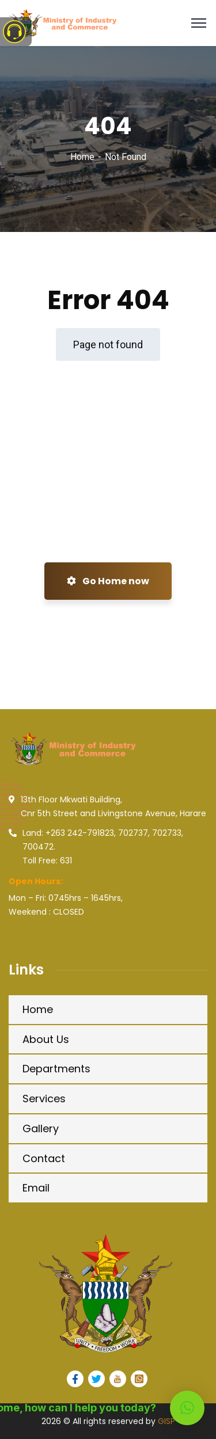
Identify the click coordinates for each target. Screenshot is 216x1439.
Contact (43, 1158)
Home (82, 156)
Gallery (40, 1128)
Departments (56, 1068)
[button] (187, 1408)
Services (44, 1098)
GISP (166, 1421)
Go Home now (108, 581)
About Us (45, 1039)
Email (36, 1188)
